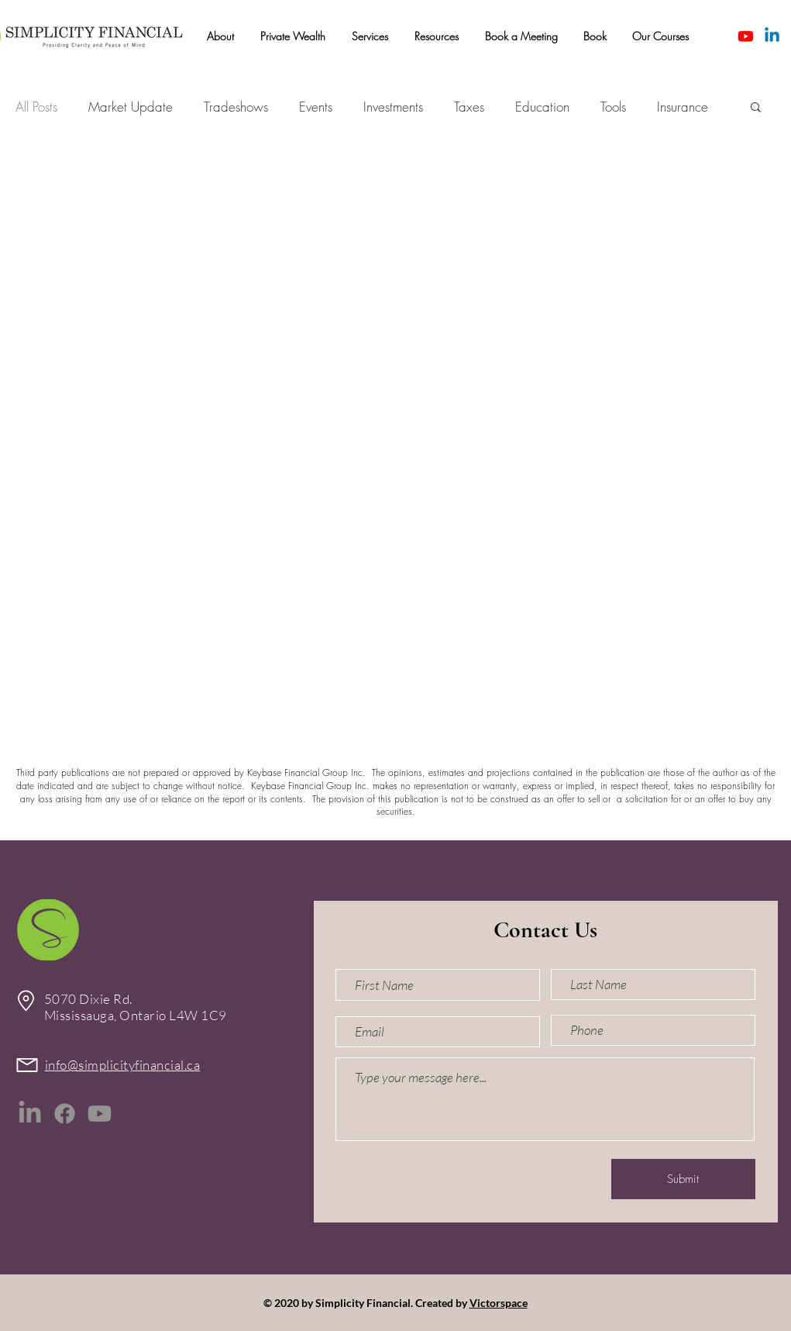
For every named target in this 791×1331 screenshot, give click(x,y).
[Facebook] (64, 1113)
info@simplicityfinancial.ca (123, 1065)
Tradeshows (236, 106)
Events (315, 106)
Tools (613, 106)
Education (542, 106)
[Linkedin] (772, 36)
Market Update (130, 106)
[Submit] (683, 1179)
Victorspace (498, 1302)
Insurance (682, 106)
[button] (220, 36)
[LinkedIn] (29, 1113)
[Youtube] (746, 36)
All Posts (36, 106)
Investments (393, 106)
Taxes (469, 106)
